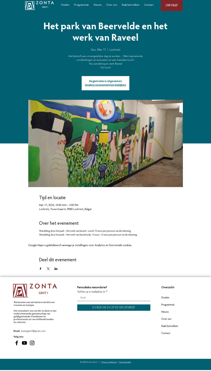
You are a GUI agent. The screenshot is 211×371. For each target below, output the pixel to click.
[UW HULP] (172, 5)
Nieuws (165, 312)
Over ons (166, 319)
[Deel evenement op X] (48, 268)
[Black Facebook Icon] (17, 343)
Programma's (168, 305)
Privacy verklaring (109, 362)
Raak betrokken (169, 326)
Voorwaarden (125, 362)
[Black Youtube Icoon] (24, 343)
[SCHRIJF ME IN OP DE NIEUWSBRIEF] (113, 307)
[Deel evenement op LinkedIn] (55, 268)
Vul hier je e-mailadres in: (91, 292)
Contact (165, 333)
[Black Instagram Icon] (32, 343)
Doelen (165, 298)
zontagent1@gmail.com (33, 330)
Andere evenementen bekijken (105, 85)
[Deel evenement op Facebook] (40, 268)
